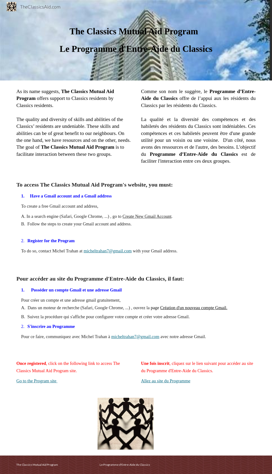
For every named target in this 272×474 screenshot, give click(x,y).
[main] (136, 40)
